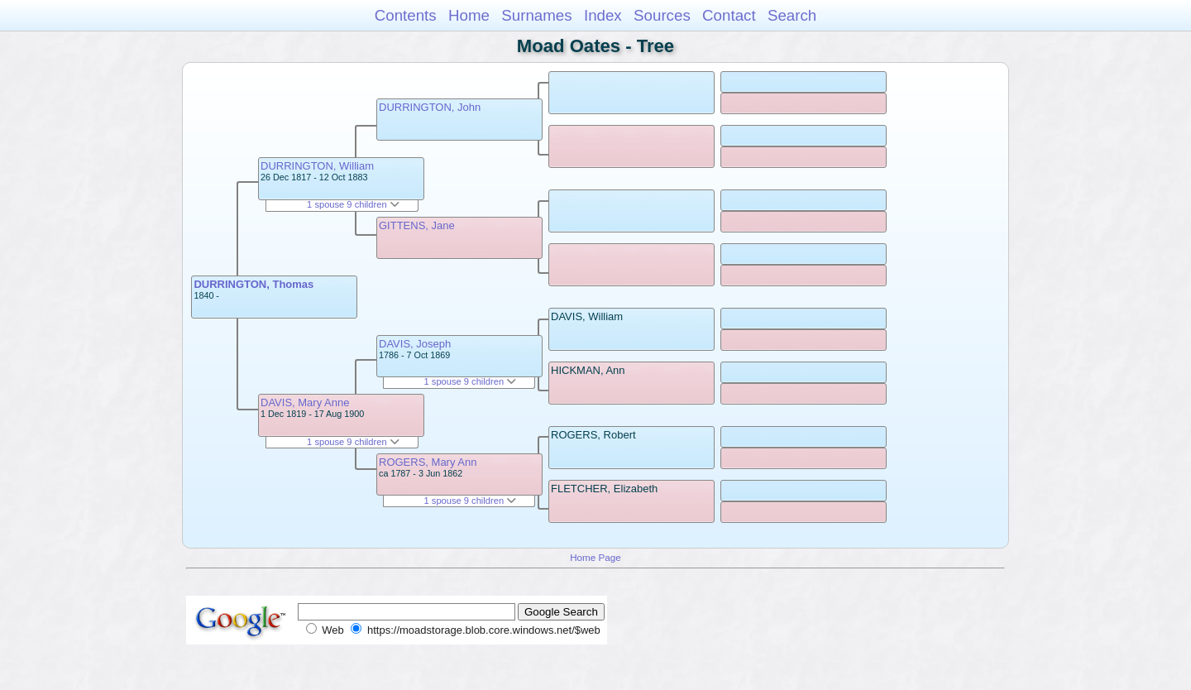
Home (469, 15)
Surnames (536, 15)
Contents (406, 15)
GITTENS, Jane (417, 225)
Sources (662, 15)
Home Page (595, 557)
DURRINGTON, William (317, 166)
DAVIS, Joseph (415, 344)
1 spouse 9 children (353, 204)
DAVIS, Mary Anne (305, 402)
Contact (729, 15)
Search (792, 15)
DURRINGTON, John (430, 107)
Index (603, 15)
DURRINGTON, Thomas (253, 284)
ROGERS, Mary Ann (427, 462)
